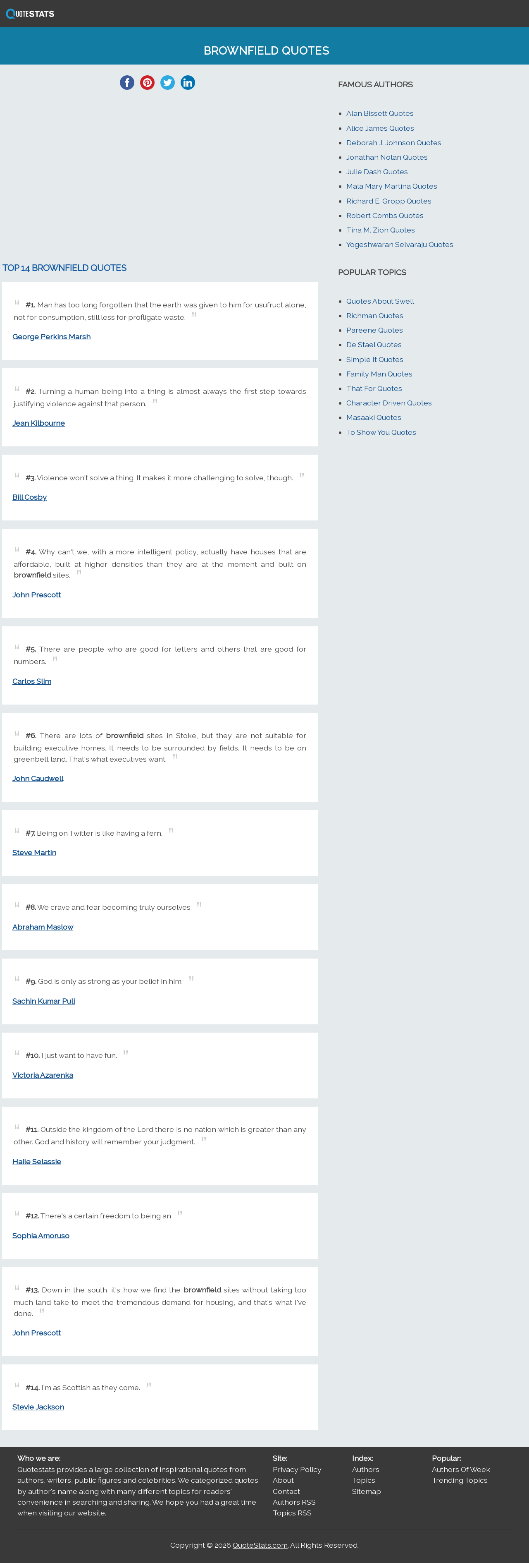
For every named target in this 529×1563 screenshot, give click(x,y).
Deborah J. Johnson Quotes (393, 142)
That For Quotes (374, 388)
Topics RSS (292, 1512)
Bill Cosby (29, 497)
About (283, 1480)
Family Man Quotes (379, 373)
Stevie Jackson (38, 1406)
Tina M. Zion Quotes (380, 229)
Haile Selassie (36, 1161)
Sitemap (366, 1491)
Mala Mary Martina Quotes (391, 186)
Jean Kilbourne (38, 423)
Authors (365, 1469)
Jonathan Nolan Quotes (387, 157)
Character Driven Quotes (389, 402)
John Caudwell (37, 778)
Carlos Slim (31, 681)
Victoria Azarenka (42, 1075)
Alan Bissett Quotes (380, 113)
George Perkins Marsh (51, 336)
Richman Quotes (374, 315)
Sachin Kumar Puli (43, 1001)
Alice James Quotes (380, 128)
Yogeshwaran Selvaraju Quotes (399, 244)
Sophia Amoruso (40, 1235)
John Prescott (36, 594)
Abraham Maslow (42, 927)
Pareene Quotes (374, 330)
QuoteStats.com (260, 1545)
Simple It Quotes (374, 359)
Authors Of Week (461, 1469)
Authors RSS (294, 1502)
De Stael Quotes (374, 344)
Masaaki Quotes (373, 417)
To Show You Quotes (381, 432)
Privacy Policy (297, 1469)
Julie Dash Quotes (377, 171)
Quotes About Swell (380, 301)
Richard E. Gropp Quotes (388, 201)
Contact (286, 1491)
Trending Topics (460, 1480)
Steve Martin (34, 852)
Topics (363, 1480)
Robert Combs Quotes (385, 215)
